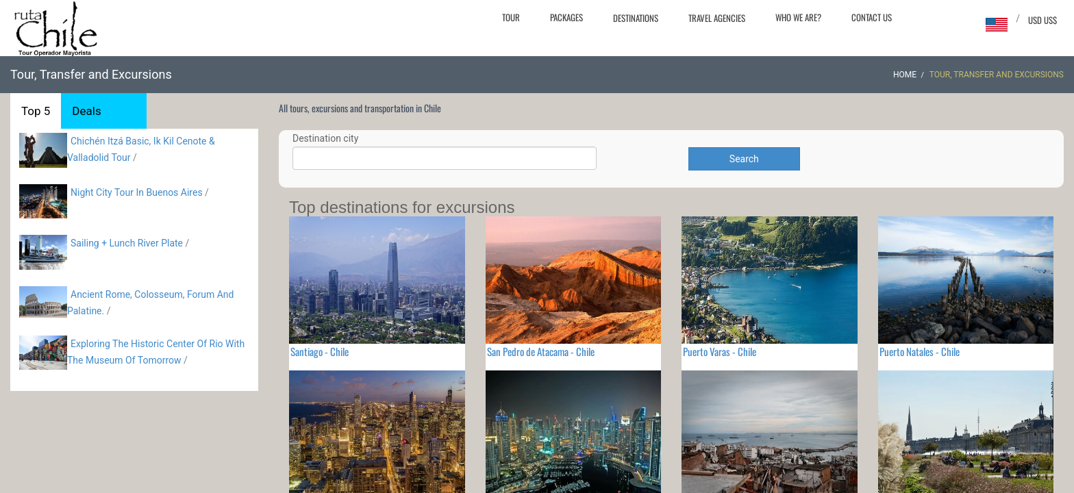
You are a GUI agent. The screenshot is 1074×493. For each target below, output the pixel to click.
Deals (86, 111)
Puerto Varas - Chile (719, 351)
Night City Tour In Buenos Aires (137, 192)
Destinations (635, 18)
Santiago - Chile (319, 351)
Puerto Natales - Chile (919, 351)
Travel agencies (716, 18)
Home (904, 74)
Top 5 (35, 111)
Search (744, 158)
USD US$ (1042, 20)
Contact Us (871, 17)
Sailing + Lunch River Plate (127, 243)
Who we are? (798, 17)
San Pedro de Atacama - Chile (541, 351)
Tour (511, 17)
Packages (566, 17)
